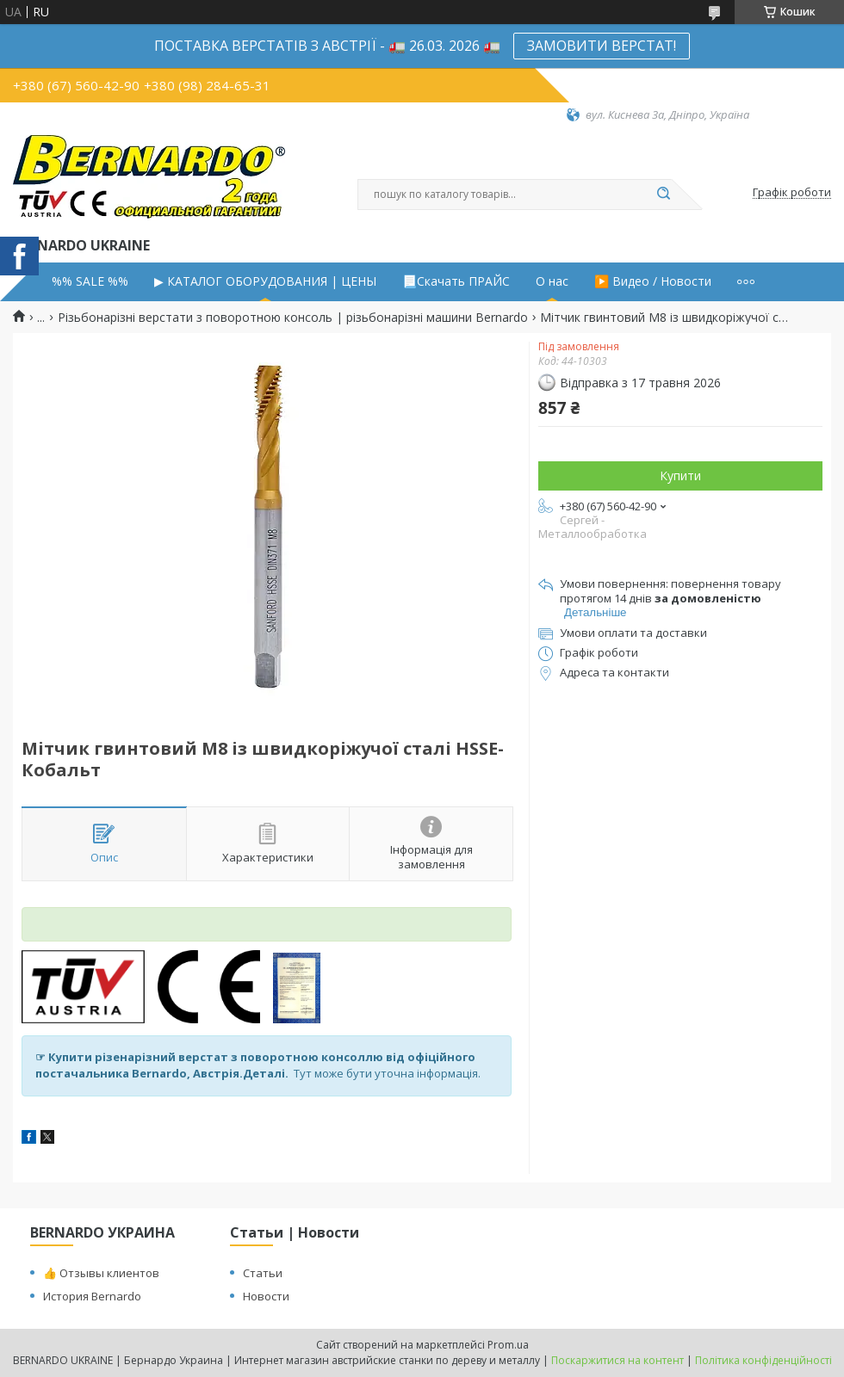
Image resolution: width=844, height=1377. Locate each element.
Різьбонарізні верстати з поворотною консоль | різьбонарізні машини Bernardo (293, 317)
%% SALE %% (90, 281)
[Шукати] (663, 194)
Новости (266, 1296)
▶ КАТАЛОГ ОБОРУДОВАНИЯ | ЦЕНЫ (265, 281)
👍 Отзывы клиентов (101, 1273)
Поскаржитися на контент (617, 1360)
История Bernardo (92, 1296)
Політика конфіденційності (763, 1360)
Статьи (262, 1273)
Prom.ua (508, 1344)
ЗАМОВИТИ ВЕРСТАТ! (601, 45)
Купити (680, 475)
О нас (552, 281)
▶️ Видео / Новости (652, 281)
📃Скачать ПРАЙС (456, 281)
